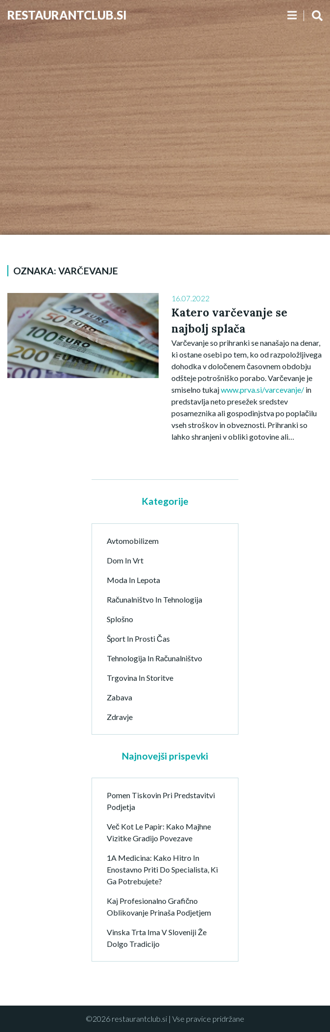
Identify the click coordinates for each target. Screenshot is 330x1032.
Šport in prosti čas (138, 638)
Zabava (119, 697)
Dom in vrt (125, 560)
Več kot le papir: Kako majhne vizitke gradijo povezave (159, 832)
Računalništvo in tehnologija (154, 599)
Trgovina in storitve (140, 677)
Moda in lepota (133, 579)
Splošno (120, 619)
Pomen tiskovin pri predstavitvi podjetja (161, 800)
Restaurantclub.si (67, 15)
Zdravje (120, 716)
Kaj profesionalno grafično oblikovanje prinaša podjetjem (159, 906)
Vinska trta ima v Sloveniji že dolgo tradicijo (157, 937)
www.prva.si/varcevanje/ (262, 389)
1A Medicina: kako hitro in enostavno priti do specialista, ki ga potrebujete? (162, 869)
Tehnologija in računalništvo (154, 658)
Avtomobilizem (133, 540)
